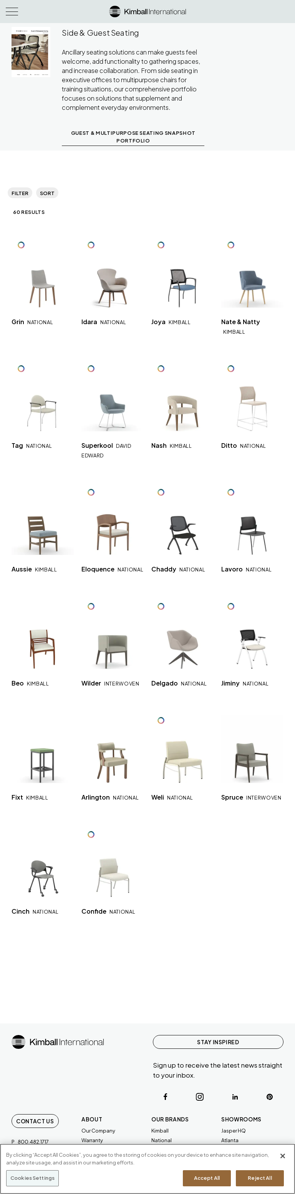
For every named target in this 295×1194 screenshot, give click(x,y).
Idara (103, 322)
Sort (47, 193)
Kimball (160, 1131)
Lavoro (246, 569)
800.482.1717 (33, 1142)
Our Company (98, 1131)
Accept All (207, 1178)
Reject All (260, 1178)
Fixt (30, 797)
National (161, 1140)
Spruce (251, 797)
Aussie (34, 569)
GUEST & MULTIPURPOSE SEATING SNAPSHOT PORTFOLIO (133, 137)
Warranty (92, 1140)
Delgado (179, 683)
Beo (30, 683)
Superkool (106, 450)
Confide (108, 911)
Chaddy (178, 569)
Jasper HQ (233, 1131)
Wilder (110, 683)
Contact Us (35, 1121)
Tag (32, 445)
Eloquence (112, 569)
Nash (171, 445)
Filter (20, 193)
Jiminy (244, 683)
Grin (32, 322)
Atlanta (230, 1140)
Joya (171, 322)
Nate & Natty (240, 326)
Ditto (243, 445)
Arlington (110, 797)
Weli (172, 797)
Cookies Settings (32, 1178)
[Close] (282, 1156)
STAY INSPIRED (218, 1041)
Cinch (35, 911)
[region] (147, 1169)
